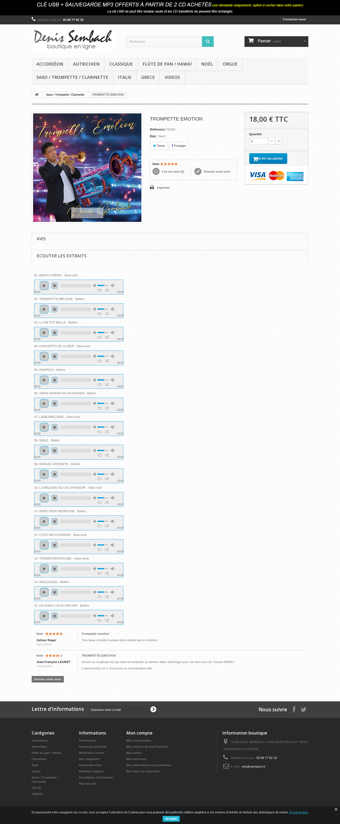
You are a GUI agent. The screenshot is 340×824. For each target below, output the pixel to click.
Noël (207, 64)
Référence (157, 129)
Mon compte (139, 733)
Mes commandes (138, 740)
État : (154, 136)
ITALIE (124, 77)
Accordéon (49, 64)
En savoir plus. (298, 812)
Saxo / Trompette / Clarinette (72, 77)
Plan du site (87, 783)
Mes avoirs (134, 753)
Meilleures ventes (92, 753)
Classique (121, 64)
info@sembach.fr (253, 766)
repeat (100, 290)
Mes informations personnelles (148, 765)
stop (54, 285)
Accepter (171, 818)
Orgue (230, 64)
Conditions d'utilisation (96, 777)
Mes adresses (136, 759)
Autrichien (86, 64)
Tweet (159, 146)
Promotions (87, 740)
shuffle (107, 290)
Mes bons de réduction (143, 771)
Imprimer (163, 187)
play (44, 285)
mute (95, 285)
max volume (113, 285)
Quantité (255, 134)
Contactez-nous (294, 19)
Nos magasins (89, 759)
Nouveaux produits (93, 746)
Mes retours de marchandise (147, 746)
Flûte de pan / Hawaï (167, 64)
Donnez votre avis (216, 171)
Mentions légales (91, 771)
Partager (179, 146)
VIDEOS (172, 77)
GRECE (148, 77)
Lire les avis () (172, 171)
